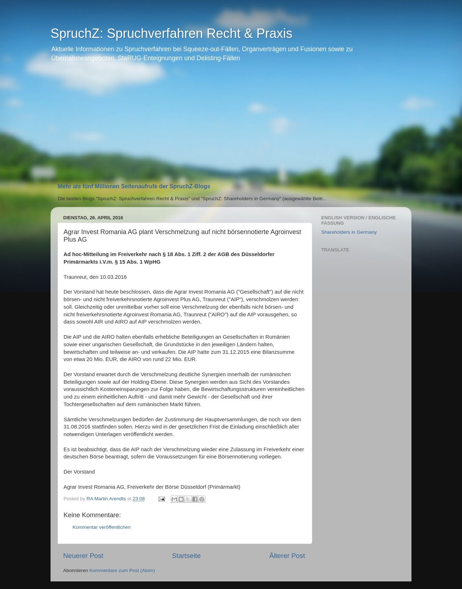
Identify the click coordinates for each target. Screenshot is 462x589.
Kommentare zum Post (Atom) (122, 570)
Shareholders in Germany (349, 232)
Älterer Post (287, 555)
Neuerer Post (83, 555)
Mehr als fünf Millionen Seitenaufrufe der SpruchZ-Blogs (134, 186)
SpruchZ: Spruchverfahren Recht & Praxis (171, 33)
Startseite (186, 555)
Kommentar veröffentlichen (102, 527)
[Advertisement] (231, 125)
